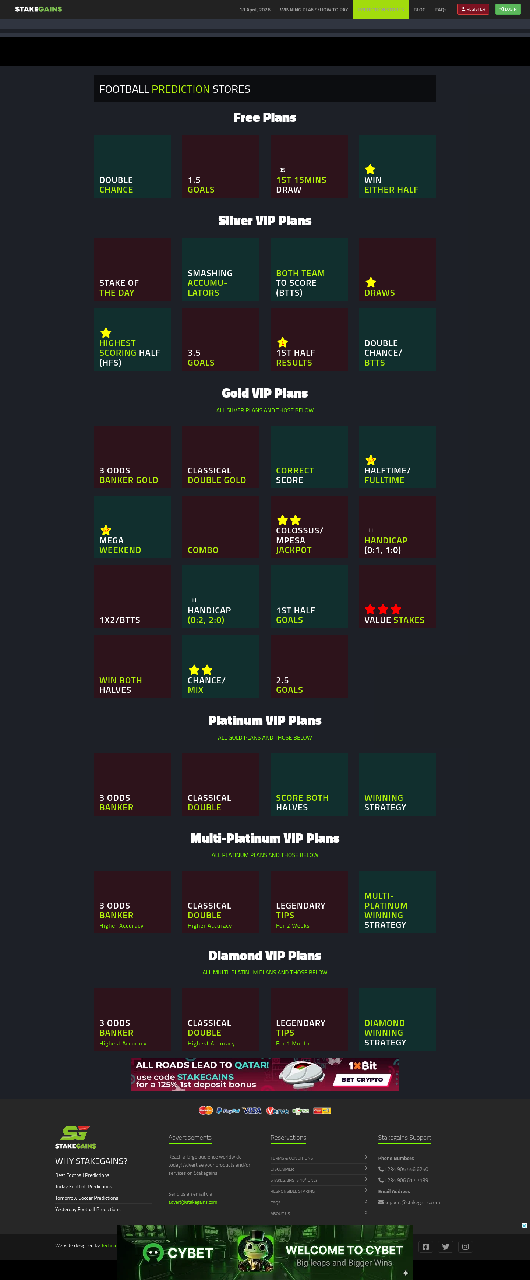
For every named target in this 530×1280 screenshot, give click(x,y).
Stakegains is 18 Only (319, 1180)
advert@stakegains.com (193, 1202)
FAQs (441, 9)
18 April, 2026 (255, 9)
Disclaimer (319, 1169)
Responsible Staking (319, 1191)
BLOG (420, 9)
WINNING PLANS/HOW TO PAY (314, 9)
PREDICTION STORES (381, 9)
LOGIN (508, 9)
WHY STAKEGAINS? (91, 1160)
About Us (319, 1213)
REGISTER (473, 9)
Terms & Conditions (319, 1157)
